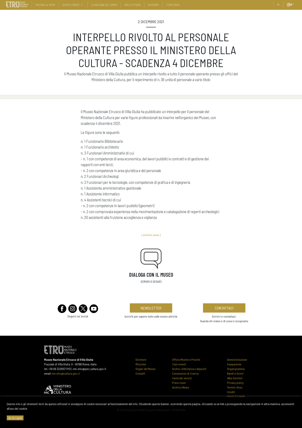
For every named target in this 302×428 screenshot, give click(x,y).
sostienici (153, 5)
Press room (179, 382)
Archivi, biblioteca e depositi (189, 369)
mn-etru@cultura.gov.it (66, 373)
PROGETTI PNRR (236, 396)
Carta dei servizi (182, 378)
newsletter (151, 308)
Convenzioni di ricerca (185, 373)
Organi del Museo (146, 369)
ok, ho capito (15, 418)
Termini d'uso (234, 387)
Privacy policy (235, 382)
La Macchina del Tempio (104, 5)
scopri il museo (70, 5)
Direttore (141, 359)
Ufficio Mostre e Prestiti (186, 359)
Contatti (140, 373)
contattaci (224, 308)
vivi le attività (132, 5)
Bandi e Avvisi (235, 373)
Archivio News (180, 387)
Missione (141, 364)
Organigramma (236, 369)
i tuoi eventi (173, 5)
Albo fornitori (235, 378)
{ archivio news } (151, 235)
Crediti (231, 392)
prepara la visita (45, 5)
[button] (295, 4)
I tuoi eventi (179, 364)
